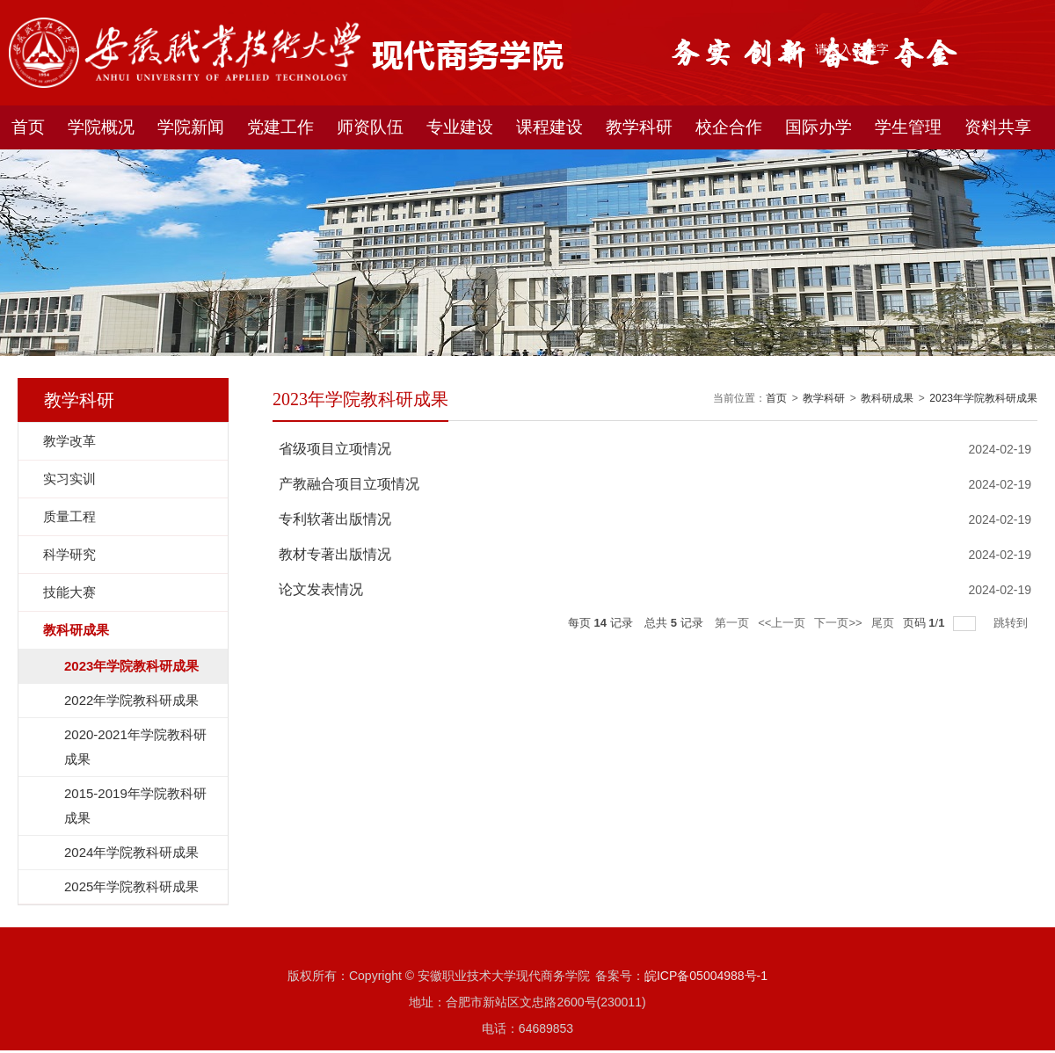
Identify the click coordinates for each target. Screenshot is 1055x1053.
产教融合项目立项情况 (349, 483)
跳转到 (1012, 622)
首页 (28, 127)
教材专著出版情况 (335, 554)
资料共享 (997, 127)
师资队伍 (370, 127)
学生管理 (908, 127)
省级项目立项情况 (335, 448)
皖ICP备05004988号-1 (706, 976)
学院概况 (101, 127)
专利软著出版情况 (335, 519)
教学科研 (639, 127)
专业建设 (459, 127)
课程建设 (549, 127)
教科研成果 (887, 398)
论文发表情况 (321, 589)
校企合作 (728, 127)
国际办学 (818, 127)
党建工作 (280, 127)
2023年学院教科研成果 (983, 398)
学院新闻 (190, 127)
